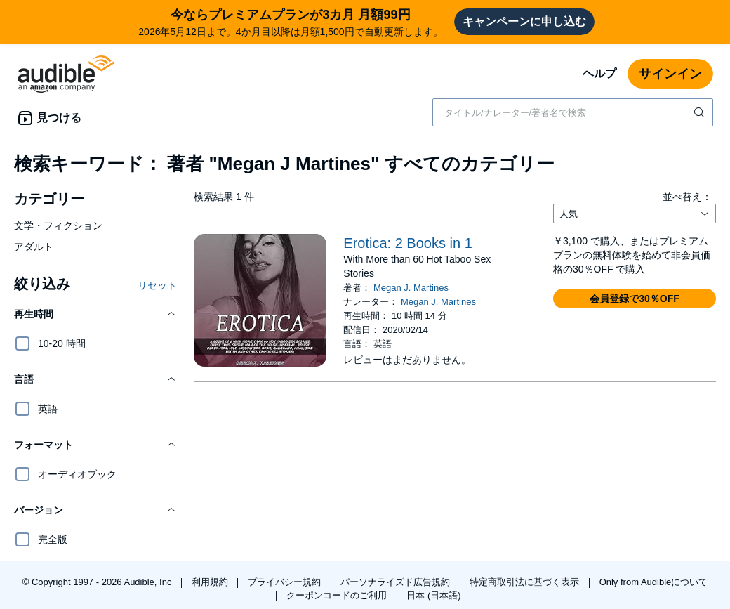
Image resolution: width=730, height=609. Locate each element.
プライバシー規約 (286, 582)
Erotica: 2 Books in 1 (407, 243)
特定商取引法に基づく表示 (526, 582)
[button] (95, 314)
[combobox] (572, 112)
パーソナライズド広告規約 (396, 582)
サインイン (670, 74)
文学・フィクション (58, 225)
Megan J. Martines (411, 287)
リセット (157, 285)
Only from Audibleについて (653, 582)
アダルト (33, 246)
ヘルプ (599, 73)
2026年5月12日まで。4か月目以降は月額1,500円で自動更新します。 (290, 21)
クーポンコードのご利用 (338, 595)
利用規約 (211, 582)
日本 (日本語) (433, 595)
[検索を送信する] (700, 112)
